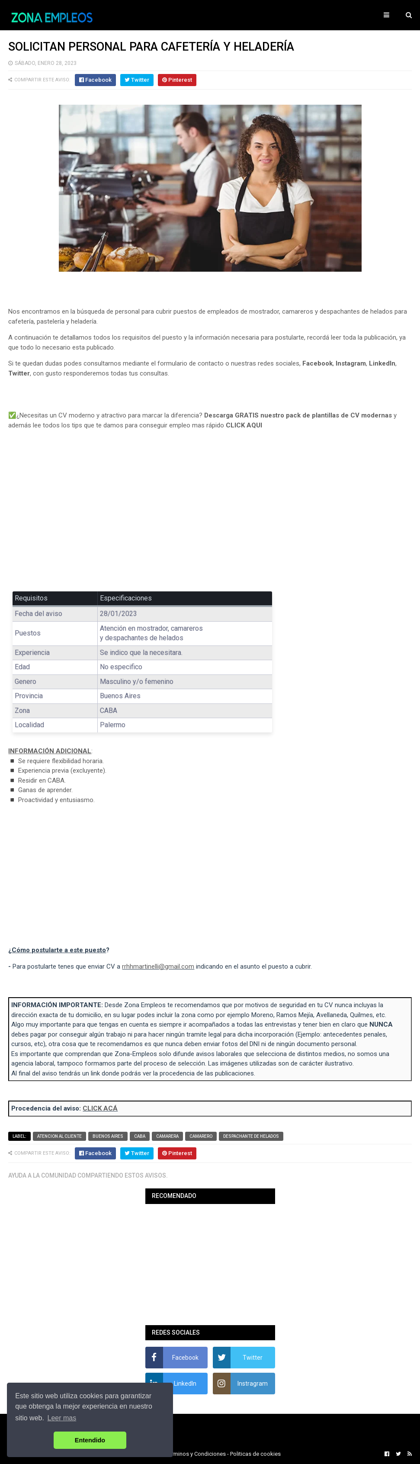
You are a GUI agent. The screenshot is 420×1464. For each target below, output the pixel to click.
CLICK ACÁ (100, 1108)
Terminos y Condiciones (196, 1454)
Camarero (200, 1136)
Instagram (351, 363)
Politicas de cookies (255, 1454)
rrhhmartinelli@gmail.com (158, 966)
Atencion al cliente (59, 1136)
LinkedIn (382, 363)
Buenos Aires (108, 1136)
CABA (139, 1136)
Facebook (317, 363)
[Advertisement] (209, 516)
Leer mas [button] (62, 1418)
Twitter (19, 373)
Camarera (167, 1136)
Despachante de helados (251, 1136)
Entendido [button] (90, 1440)
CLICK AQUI (244, 425)
